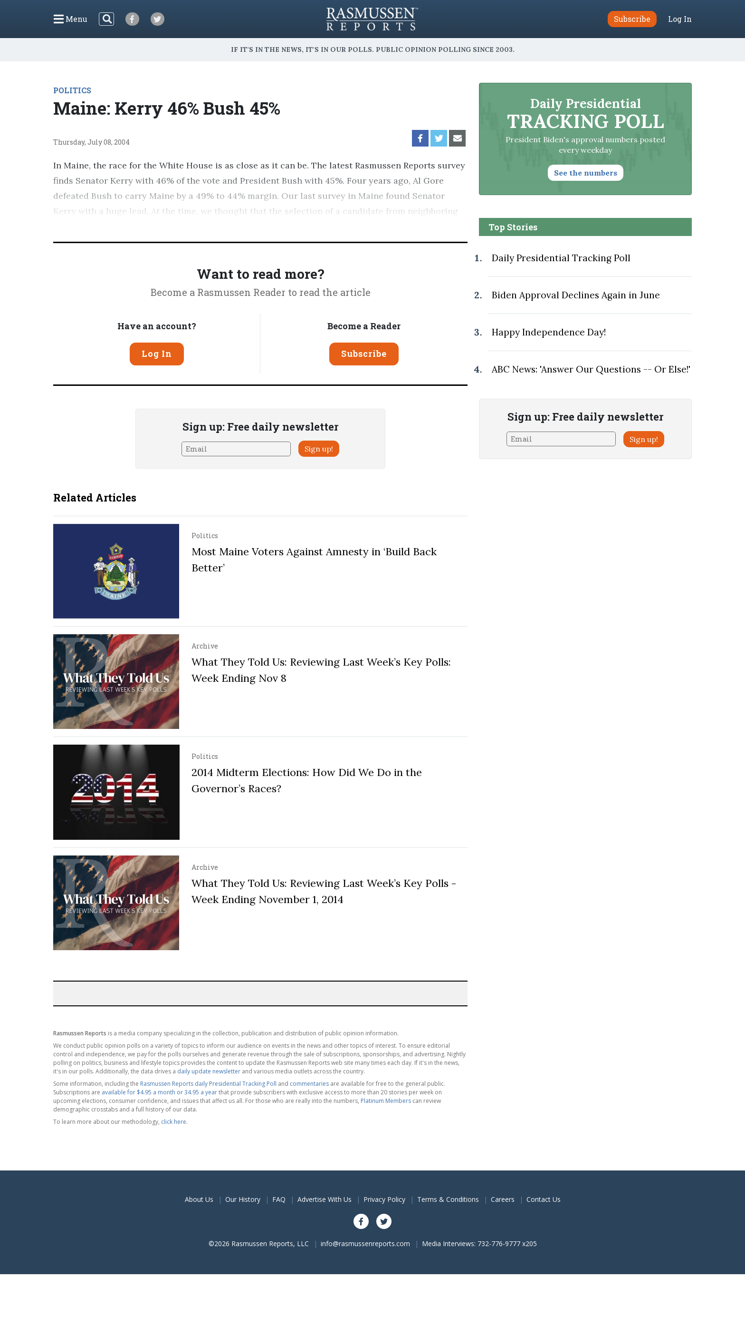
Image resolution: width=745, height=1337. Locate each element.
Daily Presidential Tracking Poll (561, 258)
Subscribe (364, 353)
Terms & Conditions (448, 1199)
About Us (199, 1199)
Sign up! (319, 448)
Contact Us (543, 1199)
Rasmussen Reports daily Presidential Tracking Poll (208, 1084)
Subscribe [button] (632, 19)
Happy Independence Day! (549, 332)
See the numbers (585, 172)
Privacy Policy (384, 1199)
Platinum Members (386, 1101)
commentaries (309, 1084)
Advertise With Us (324, 1199)
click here (173, 1122)
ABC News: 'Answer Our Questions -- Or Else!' (591, 369)
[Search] (106, 19)
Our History (242, 1199)
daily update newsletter (208, 1071)
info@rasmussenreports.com (365, 1243)
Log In (680, 19)
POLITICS (72, 90)
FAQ (279, 1199)
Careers (503, 1199)
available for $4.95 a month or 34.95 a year (159, 1092)
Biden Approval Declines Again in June (576, 295)
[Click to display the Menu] (70, 19)
